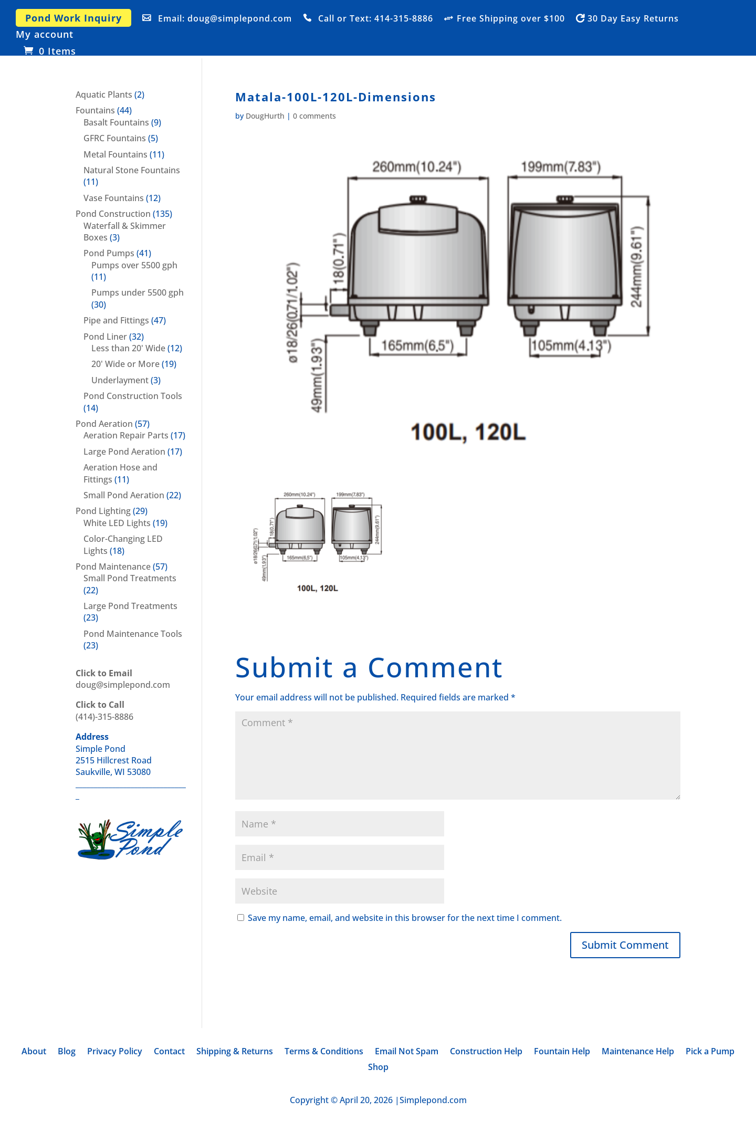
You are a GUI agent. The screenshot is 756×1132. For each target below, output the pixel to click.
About (34, 1052)
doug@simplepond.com (123, 678)
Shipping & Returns (234, 1052)
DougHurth (265, 116)
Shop (378, 1068)
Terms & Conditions (324, 1052)
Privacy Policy (114, 1052)
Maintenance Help (638, 1052)
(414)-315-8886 (104, 710)
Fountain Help (562, 1052)
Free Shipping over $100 (511, 19)
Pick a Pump (710, 1052)
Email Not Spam (406, 1052)
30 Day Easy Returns (633, 19)
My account (45, 34)
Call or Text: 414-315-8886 (375, 19)
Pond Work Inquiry (73, 18)
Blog (67, 1052)
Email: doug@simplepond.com (225, 19)
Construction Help (486, 1052)
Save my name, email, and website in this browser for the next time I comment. (405, 918)
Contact (169, 1052)
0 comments (314, 116)
